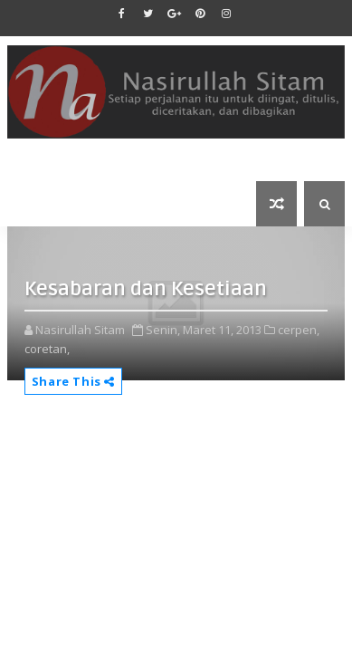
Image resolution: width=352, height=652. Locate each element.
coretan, (47, 348)
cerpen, (298, 329)
